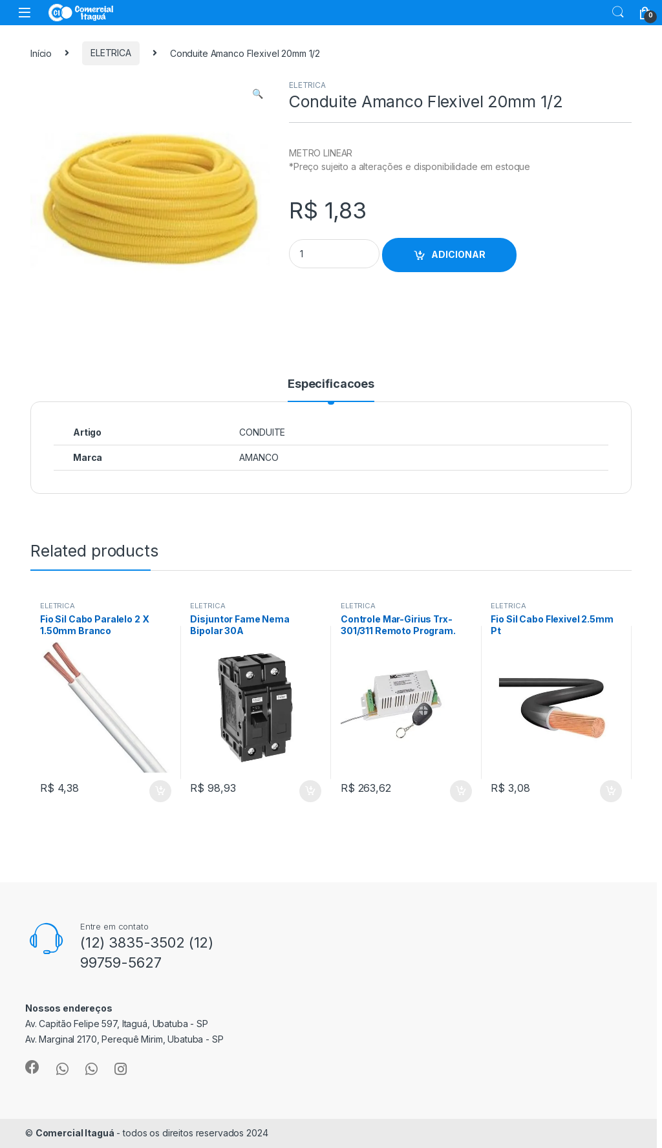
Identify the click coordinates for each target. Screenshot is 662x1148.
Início (41, 52)
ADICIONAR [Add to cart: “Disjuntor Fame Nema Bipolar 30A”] (310, 791)
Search (618, 12)
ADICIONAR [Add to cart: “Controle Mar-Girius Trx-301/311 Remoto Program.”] (461, 791)
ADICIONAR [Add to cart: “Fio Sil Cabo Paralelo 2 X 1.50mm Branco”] (160, 791)
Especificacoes (331, 384)
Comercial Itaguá (75, 1132)
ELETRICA (111, 52)
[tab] (331, 389)
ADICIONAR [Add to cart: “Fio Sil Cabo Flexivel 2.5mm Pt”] (611, 791)
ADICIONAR (458, 254)
